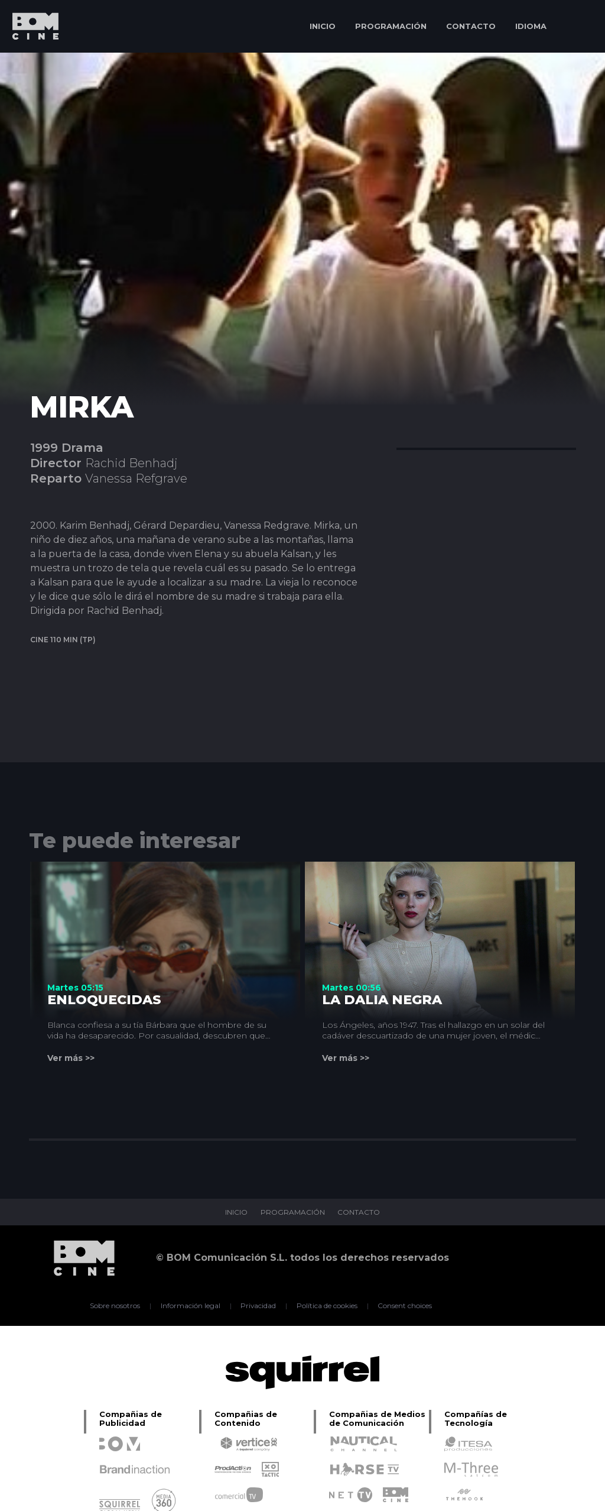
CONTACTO (471, 26)
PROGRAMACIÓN (391, 26)
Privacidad (258, 1306)
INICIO (323, 26)
